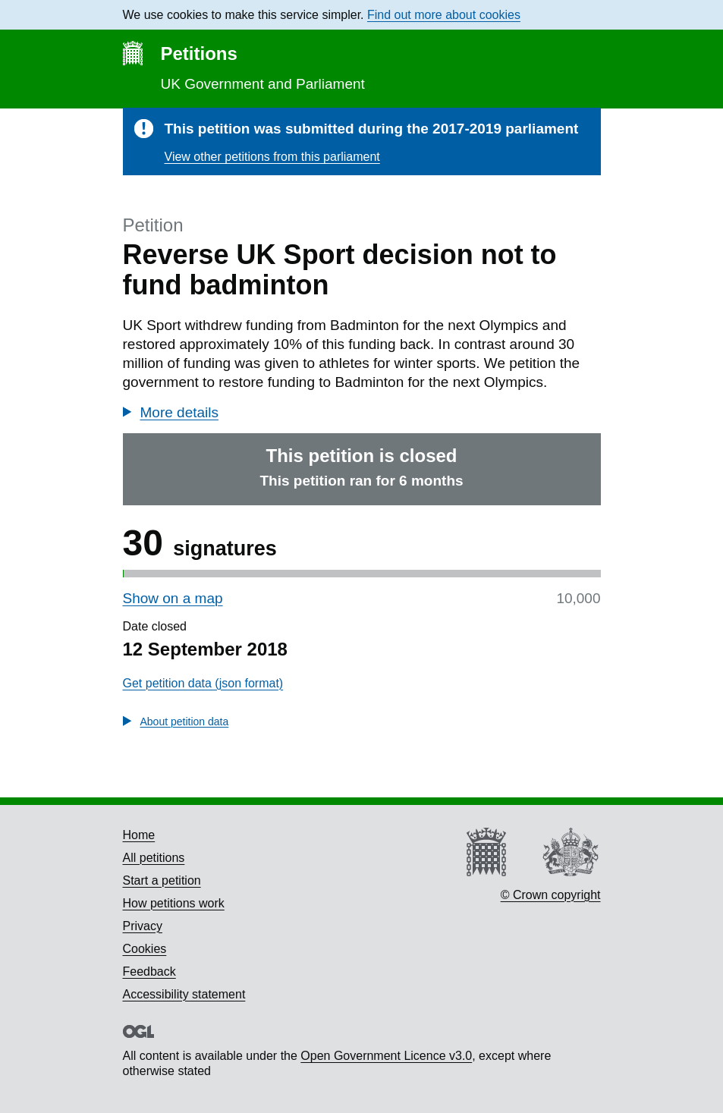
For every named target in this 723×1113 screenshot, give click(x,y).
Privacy (142, 926)
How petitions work (174, 903)
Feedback (149, 971)
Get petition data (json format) (203, 683)
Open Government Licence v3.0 (386, 1055)
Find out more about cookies (443, 14)
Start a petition (162, 880)
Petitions (199, 53)
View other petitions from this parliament (272, 156)
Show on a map (173, 598)
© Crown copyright (551, 894)
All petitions (154, 857)
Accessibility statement (184, 994)
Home (139, 834)
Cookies (145, 948)
